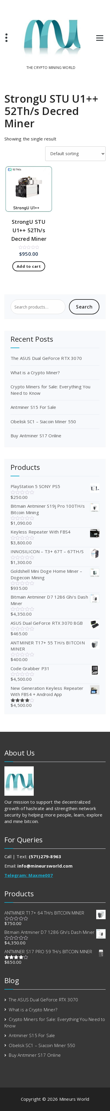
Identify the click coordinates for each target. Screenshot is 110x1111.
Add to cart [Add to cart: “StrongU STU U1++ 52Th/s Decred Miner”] (29, 266)
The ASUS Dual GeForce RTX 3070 (46, 358)
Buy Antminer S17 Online (36, 435)
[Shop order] (75, 153)
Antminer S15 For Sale (33, 407)
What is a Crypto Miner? (35, 372)
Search (84, 307)
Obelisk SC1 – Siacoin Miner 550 (43, 421)
